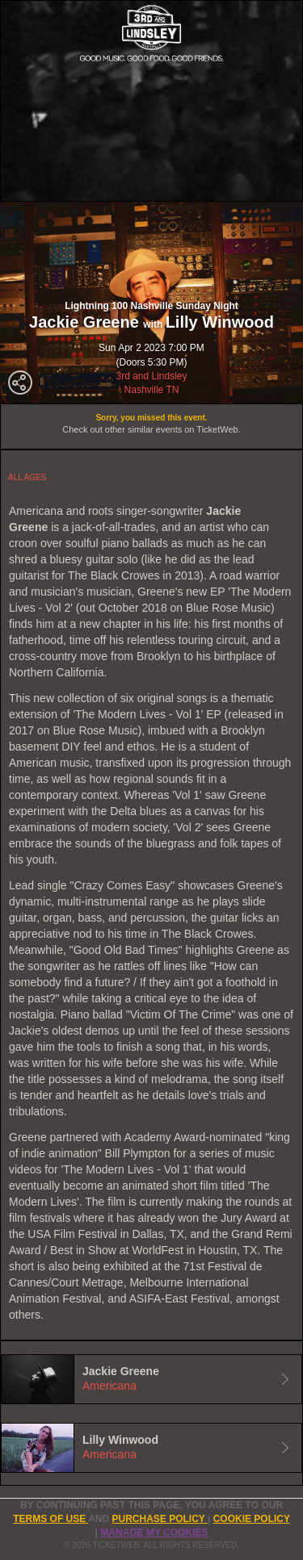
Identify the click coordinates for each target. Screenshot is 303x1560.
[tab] (151, 1379)
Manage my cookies (154, 1532)
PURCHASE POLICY (159, 1518)
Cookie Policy (251, 1518)
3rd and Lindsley (151, 376)
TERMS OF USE (50, 1518)
